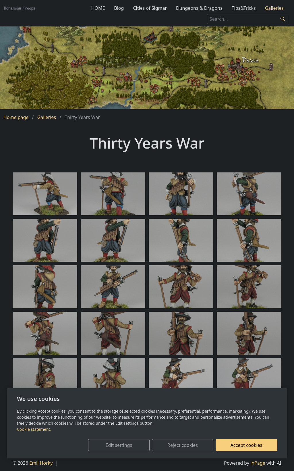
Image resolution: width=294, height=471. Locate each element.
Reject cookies (192, 445)
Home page (15, 117)
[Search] (283, 19)
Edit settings (134, 445)
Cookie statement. (34, 429)
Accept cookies (250, 445)
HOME (98, 8)
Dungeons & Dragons (199, 8)
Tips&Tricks (244, 8)
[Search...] (242, 19)
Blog (119, 8)
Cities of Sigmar (150, 8)
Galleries (274, 8)
